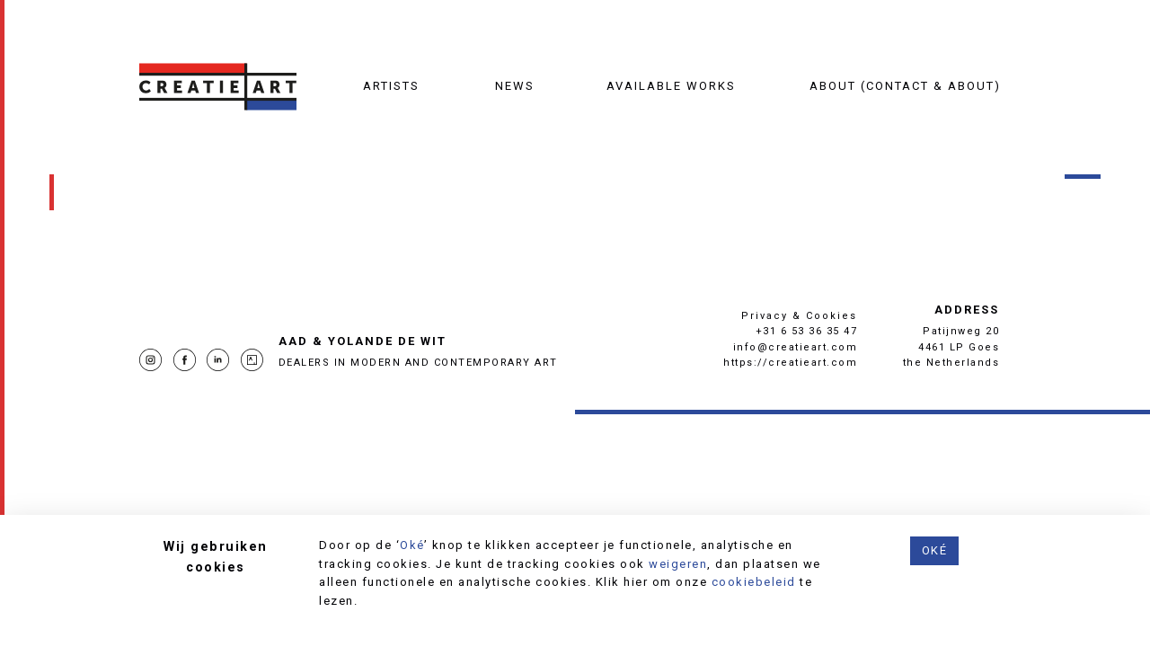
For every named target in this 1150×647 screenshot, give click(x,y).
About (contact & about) (905, 86)
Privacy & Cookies (799, 316)
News (515, 86)
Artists (391, 86)
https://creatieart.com (790, 362)
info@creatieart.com (795, 347)
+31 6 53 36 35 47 (807, 331)
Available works (671, 86)
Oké (412, 545)
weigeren (678, 564)
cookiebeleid (754, 582)
